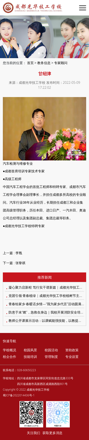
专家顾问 (60, 63)
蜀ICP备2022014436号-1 (19, 395)
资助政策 (72, 350)
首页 (30, 63)
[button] (39, 53)
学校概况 (9, 350)
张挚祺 (20, 263)
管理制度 (51, 356)
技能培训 (30, 356)
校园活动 (51, 350)
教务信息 (44, 63)
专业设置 (72, 356)
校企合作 (9, 356)
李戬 (18, 253)
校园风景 (30, 350)
